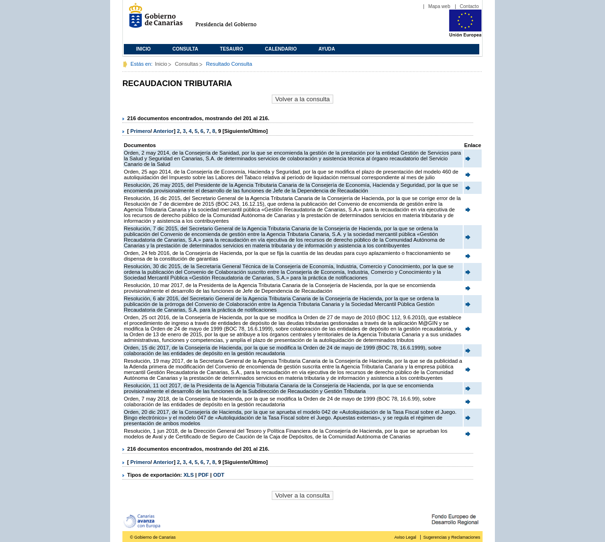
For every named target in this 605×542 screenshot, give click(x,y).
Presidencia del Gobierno (235, 19)
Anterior (163, 131)
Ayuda (327, 49)
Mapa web (439, 6)
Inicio (143, 49)
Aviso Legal (405, 537)
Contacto (469, 6)
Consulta (186, 49)
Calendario (281, 49)
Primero (140, 131)
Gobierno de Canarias (153, 19)
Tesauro (231, 49)
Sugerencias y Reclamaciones (452, 537)
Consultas (187, 64)
